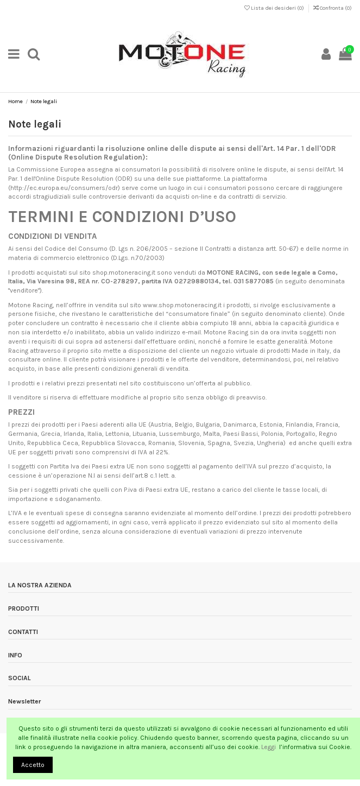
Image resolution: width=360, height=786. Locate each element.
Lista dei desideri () (274, 8)
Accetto (33, 765)
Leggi (269, 747)
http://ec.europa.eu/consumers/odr (64, 188)
